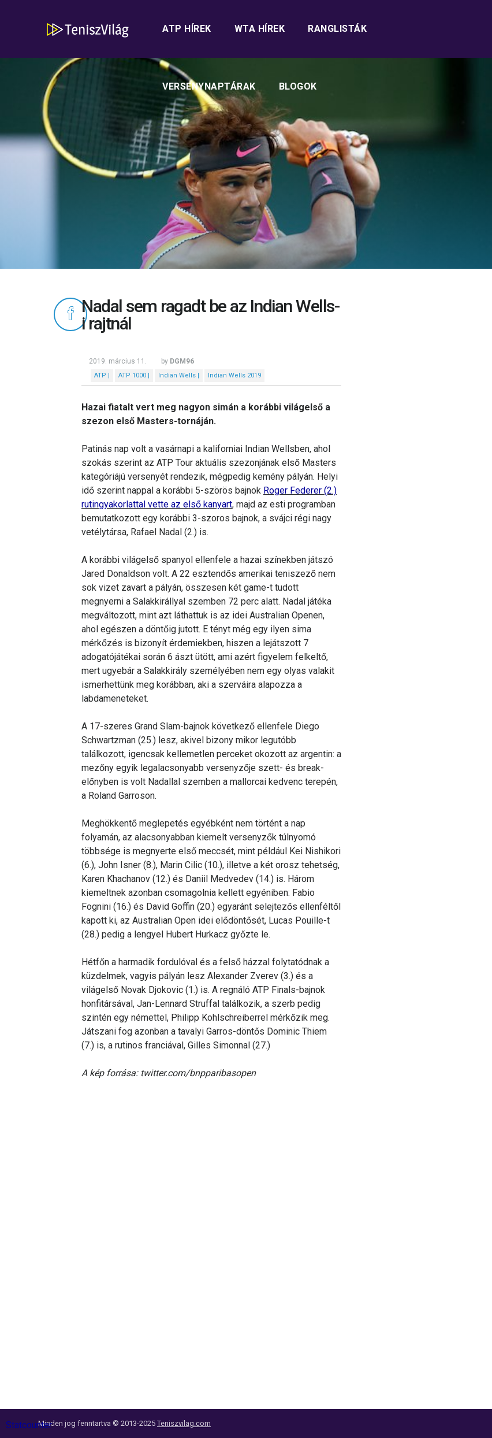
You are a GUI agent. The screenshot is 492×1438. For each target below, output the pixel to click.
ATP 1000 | (134, 375)
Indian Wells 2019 (234, 375)
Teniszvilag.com (184, 1423)
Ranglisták (337, 28)
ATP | (102, 375)
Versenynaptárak (209, 86)
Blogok (298, 86)
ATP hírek (186, 28)
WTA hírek (259, 28)
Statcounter (29, 1425)
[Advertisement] (211, 1200)
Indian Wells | (178, 375)
